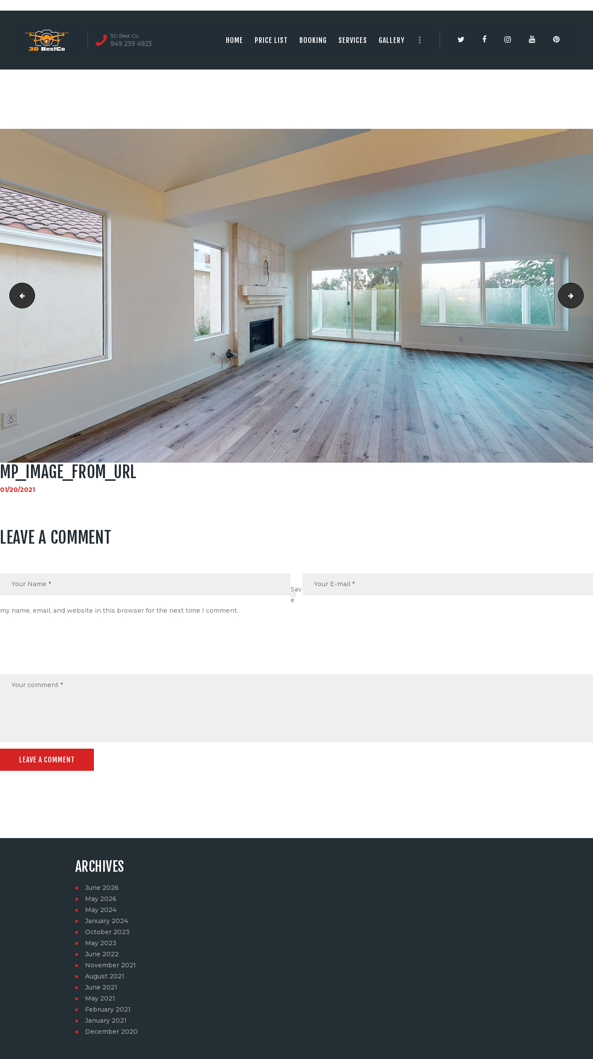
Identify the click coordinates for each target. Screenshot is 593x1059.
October (107, 932)
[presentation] (67, 653)
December (111, 1032)
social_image (580, 296)
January (106, 921)
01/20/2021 (17, 490)
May (100, 899)
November (110, 965)
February (108, 1009)
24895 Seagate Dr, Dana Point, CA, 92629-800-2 (19, 296)
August (104, 976)
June (102, 888)
